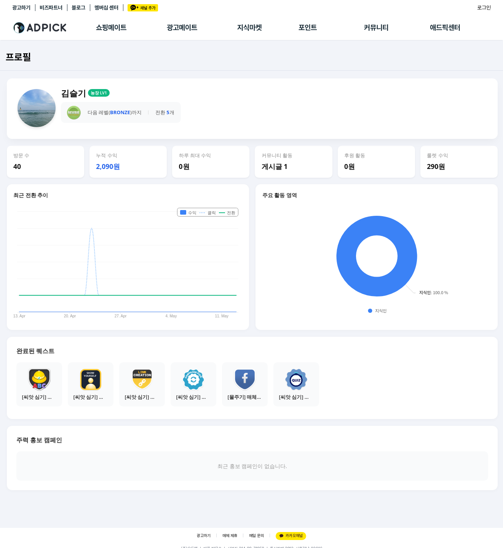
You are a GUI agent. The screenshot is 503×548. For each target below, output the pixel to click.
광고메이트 (182, 27)
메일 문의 (256, 535)
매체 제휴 (229, 535)
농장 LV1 (99, 93)
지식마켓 (249, 27)
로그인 (484, 7)
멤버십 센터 (106, 8)
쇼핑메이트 (111, 27)
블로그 (78, 8)
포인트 (308, 27)
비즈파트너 (51, 8)
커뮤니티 (376, 27)
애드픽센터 (445, 27)
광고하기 (21, 8)
